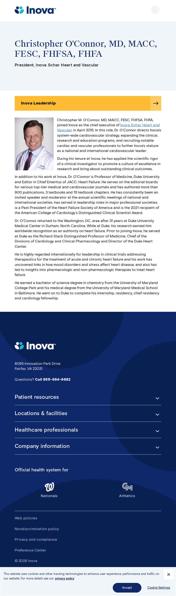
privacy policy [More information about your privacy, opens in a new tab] (64, 579)
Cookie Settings (158, 588)
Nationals (49, 490)
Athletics (127, 490)
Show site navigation (155, 10)
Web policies (26, 518)
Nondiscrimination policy (37, 529)
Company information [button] (42, 446)
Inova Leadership (38, 103)
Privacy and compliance (36, 539)
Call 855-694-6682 (53, 379)
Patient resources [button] (37, 396)
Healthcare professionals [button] (46, 429)
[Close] (169, 576)
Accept (127, 588)
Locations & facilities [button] (41, 413)
